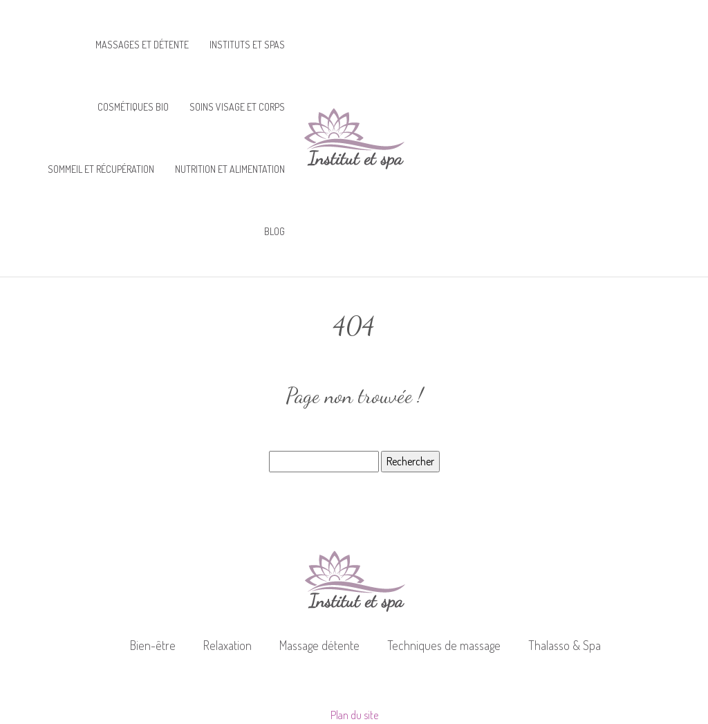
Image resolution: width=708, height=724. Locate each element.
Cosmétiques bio (133, 107)
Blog (274, 231)
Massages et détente (142, 44)
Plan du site (354, 715)
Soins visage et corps (237, 107)
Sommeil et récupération (101, 169)
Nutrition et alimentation (230, 169)
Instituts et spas (247, 44)
